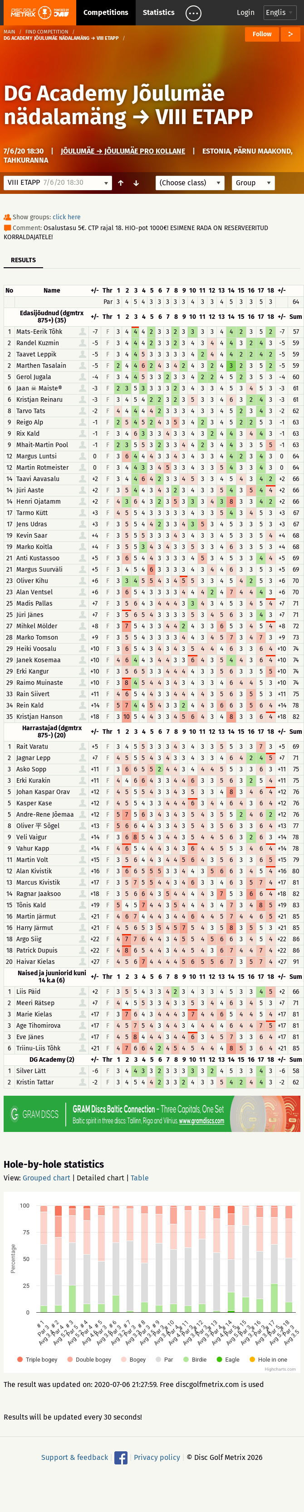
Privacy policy (157, 1457)
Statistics (159, 12)
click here (67, 217)
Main (9, 32)
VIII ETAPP (204, 117)
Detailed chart (100, 1178)
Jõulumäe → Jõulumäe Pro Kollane (123, 151)
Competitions (105, 12)
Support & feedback (74, 1457)
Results (23, 260)
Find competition (47, 32)
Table (140, 1178)
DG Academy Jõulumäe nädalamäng (114, 105)
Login (246, 12)
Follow (262, 34)
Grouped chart (46, 1178)
